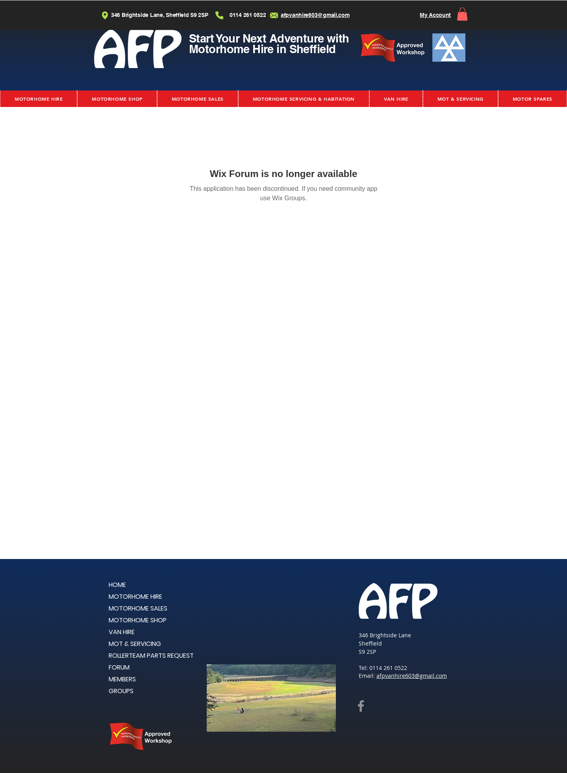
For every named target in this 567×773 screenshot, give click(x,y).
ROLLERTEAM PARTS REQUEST (151, 655)
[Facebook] (361, 706)
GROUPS (121, 691)
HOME (117, 584)
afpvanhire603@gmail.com (411, 675)
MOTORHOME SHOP (138, 620)
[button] (462, 13)
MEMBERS (122, 679)
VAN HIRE (122, 631)
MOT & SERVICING (135, 643)
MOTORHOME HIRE (135, 596)
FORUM (119, 667)
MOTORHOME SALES (138, 608)
